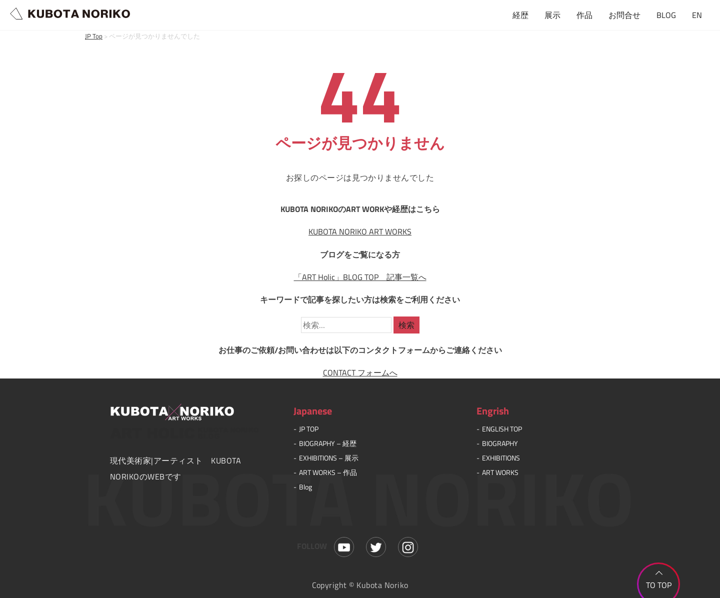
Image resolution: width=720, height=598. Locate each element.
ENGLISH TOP (502, 429)
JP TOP (308, 429)
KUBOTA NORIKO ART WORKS (360, 232)
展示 (552, 15)
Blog (305, 487)
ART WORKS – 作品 (328, 472)
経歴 (520, 15)
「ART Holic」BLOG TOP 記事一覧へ (360, 277)
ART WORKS (500, 472)
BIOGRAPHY (500, 443)
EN (697, 15)
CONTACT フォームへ (360, 372)
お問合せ (624, 15)
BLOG (666, 15)
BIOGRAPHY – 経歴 (327, 443)
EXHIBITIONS (501, 457)
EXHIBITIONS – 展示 (328, 457)
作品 (584, 15)
